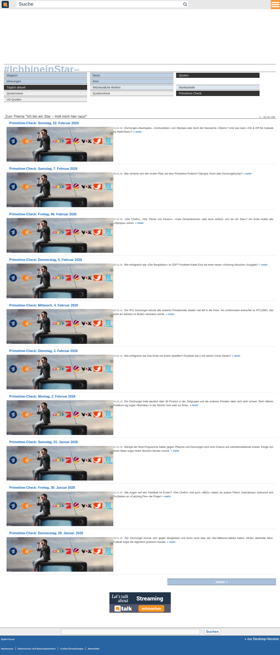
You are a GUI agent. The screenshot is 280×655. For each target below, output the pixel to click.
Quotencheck (101, 93)
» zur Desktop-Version (262, 639)
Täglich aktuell (16, 87)
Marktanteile (187, 87)
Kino (96, 81)
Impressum (7, 648)
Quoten (184, 75)
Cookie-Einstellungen (71, 648)
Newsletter (94, 648)
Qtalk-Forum (8, 639)
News (96, 75)
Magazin (12, 75)
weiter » (222, 582)
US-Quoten (14, 99)
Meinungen (14, 81)
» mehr (137, 131)
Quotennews (15, 93)
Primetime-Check (190, 93)
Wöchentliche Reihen (106, 87)
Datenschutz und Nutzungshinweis (37, 648)
